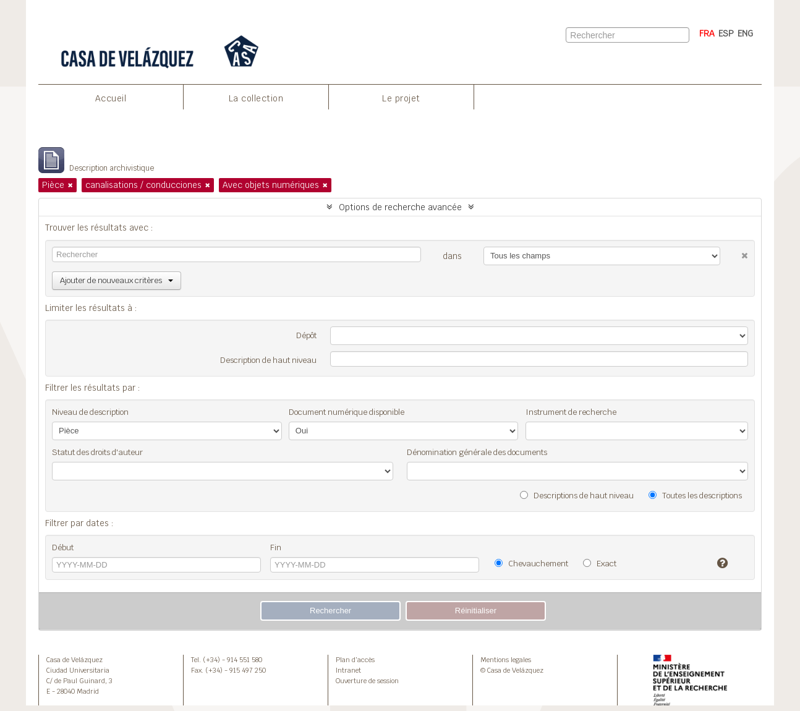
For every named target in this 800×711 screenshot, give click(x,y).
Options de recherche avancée (400, 207)
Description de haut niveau (268, 360)
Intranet (348, 670)
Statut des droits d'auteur (97, 452)
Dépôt (306, 335)
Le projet (401, 98)
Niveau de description (90, 412)
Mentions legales (505, 659)
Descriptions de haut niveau (577, 495)
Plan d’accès (355, 659)
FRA (707, 33)
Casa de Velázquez (74, 659)
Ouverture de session (367, 680)
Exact (599, 563)
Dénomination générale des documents (477, 452)
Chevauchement (531, 563)
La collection (256, 98)
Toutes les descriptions (695, 495)
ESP (726, 33)
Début (63, 547)
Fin (275, 547)
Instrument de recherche (571, 412)
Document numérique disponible (346, 412)
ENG (745, 33)
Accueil (111, 98)
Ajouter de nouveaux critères (116, 280)
